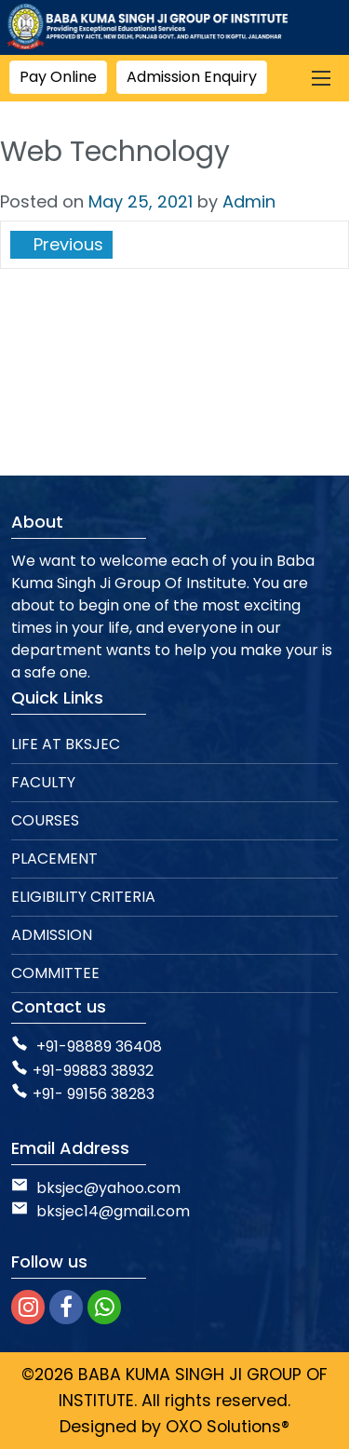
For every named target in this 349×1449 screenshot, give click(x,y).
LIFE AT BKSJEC (65, 744)
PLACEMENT (54, 858)
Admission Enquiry (192, 76)
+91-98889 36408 (99, 1046)
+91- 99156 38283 (82, 1094)
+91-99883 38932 (82, 1070)
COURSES (45, 820)
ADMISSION (51, 935)
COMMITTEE (55, 973)
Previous (66, 244)
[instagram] (28, 1307)
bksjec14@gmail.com (100, 1211)
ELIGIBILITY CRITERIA (83, 896)
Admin (248, 201)
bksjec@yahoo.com (108, 1188)
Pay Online (58, 76)
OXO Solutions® (227, 1426)
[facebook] (66, 1307)
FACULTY (43, 782)
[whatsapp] (104, 1307)
